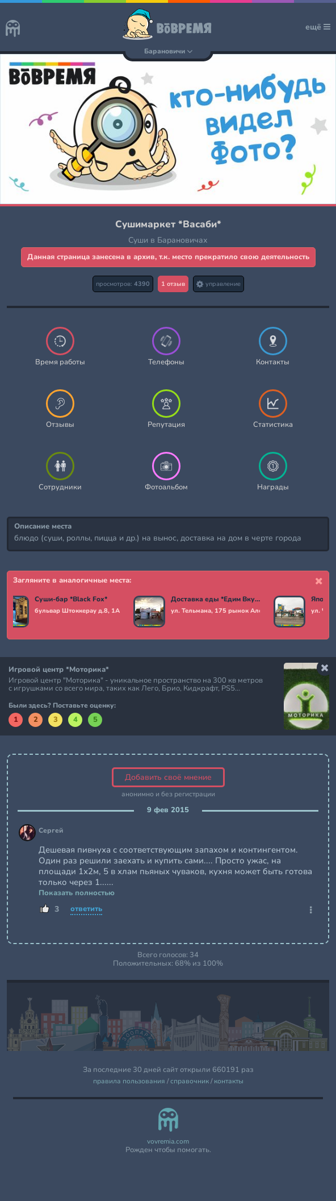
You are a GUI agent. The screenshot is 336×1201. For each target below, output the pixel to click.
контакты (228, 1081)
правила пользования (129, 1081)
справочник (189, 1081)
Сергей (51, 830)
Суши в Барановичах (168, 240)
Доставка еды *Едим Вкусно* (217, 600)
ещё (317, 27)
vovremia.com (168, 1141)
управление (218, 284)
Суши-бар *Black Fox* (73, 600)
